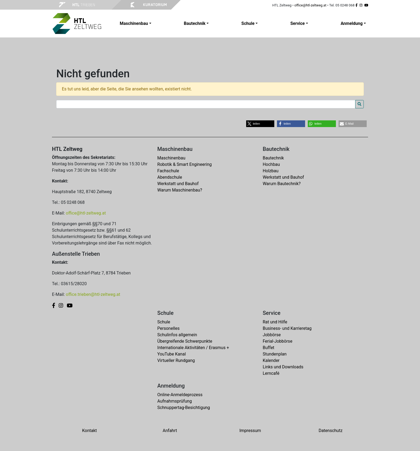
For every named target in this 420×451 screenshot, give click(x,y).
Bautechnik (273, 157)
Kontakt (89, 430)
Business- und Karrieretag (287, 328)
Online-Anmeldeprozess (179, 394)
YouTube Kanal (171, 354)
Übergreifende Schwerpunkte (184, 341)
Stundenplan (275, 354)
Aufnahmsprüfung (174, 401)
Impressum (250, 430)
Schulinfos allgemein (177, 334)
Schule (163, 321)
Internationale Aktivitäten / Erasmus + (193, 347)
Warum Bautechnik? (282, 183)
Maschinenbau (171, 157)
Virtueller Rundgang (176, 360)
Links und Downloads (283, 366)
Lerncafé (271, 373)
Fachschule (168, 170)
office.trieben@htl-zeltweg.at (93, 294)
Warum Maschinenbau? (179, 190)
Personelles (168, 328)
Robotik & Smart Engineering (184, 164)
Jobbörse (272, 334)
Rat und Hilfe (275, 321)
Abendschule (169, 177)
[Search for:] (205, 104)
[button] (260, 123)
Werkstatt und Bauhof (177, 183)
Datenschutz (330, 430)
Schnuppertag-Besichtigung (183, 407)
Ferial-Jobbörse (277, 341)
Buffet (268, 347)
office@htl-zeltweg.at (310, 5)
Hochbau (271, 164)
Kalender (271, 360)
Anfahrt (170, 430)
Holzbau (271, 170)
